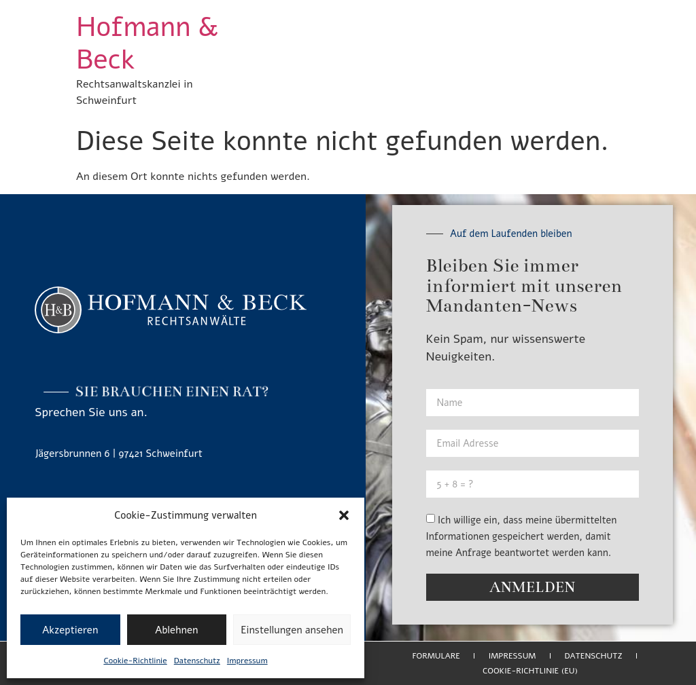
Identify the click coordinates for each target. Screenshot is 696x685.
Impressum (247, 660)
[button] (344, 515)
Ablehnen (176, 630)
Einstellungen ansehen (292, 630)
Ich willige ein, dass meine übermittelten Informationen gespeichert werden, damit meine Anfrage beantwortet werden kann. (521, 536)
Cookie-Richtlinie (135, 660)
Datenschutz (197, 660)
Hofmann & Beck (147, 43)
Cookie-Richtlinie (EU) (530, 670)
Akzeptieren (70, 630)
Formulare (435, 655)
